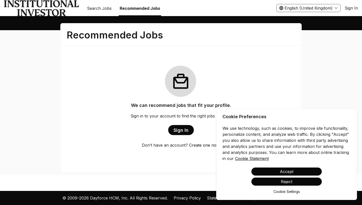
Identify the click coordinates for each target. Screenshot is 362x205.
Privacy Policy (187, 197)
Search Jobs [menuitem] (99, 8)
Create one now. (204, 145)
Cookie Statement (252, 158)
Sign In (351, 8)
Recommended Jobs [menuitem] (140, 8)
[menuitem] (41, 8)
